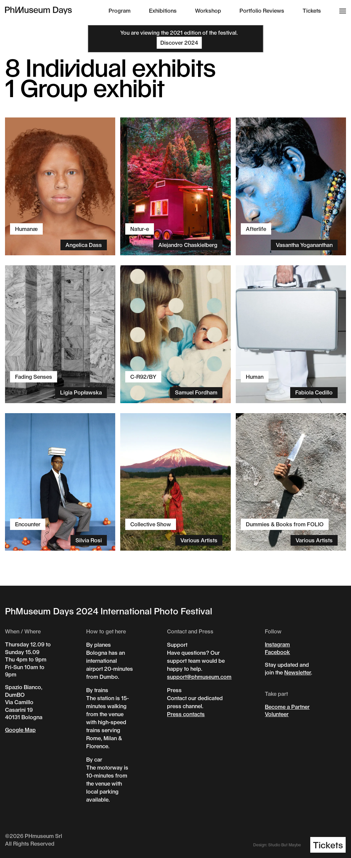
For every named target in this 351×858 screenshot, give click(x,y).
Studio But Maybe (284, 844)
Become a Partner (287, 706)
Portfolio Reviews (261, 10)
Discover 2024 (179, 42)
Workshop (208, 10)
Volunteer (277, 714)
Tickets (312, 10)
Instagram (277, 644)
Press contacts (186, 714)
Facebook (277, 652)
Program (120, 10)
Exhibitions (163, 10)
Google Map (20, 730)
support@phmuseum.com (199, 676)
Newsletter (297, 672)
